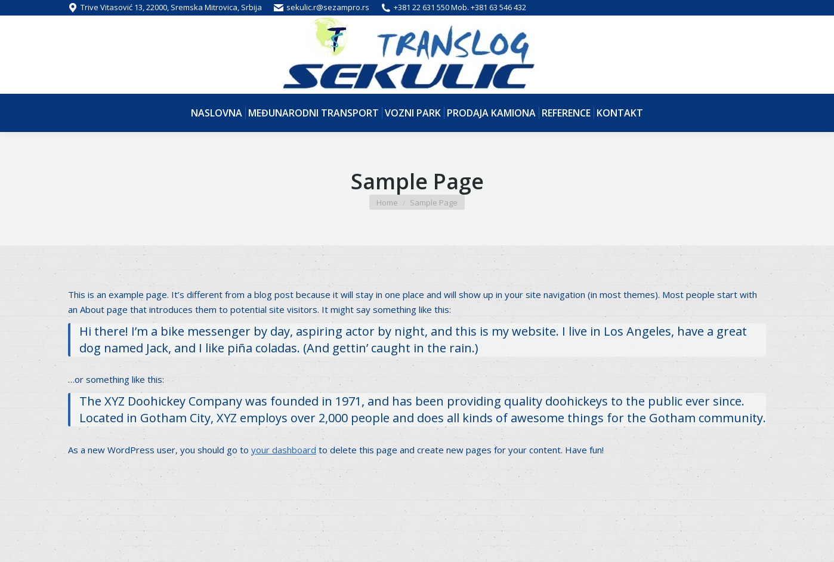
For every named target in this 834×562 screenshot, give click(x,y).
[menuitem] (216, 113)
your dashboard (283, 450)
